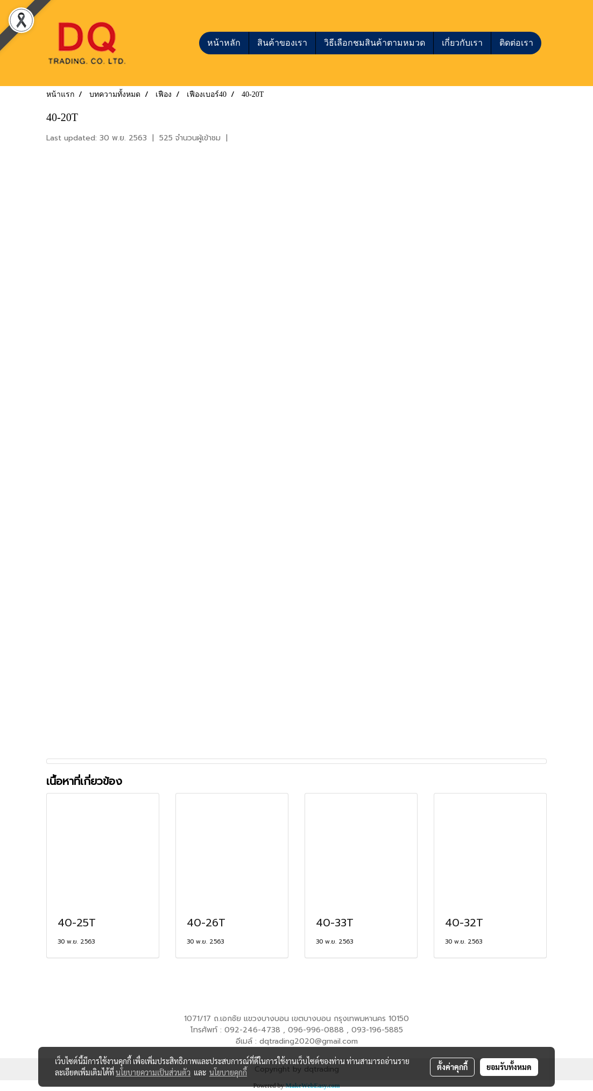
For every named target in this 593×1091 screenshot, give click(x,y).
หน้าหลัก (224, 42)
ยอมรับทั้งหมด (509, 1067)
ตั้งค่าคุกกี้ (452, 1067)
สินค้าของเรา (282, 42)
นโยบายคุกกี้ (228, 1072)
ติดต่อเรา (516, 42)
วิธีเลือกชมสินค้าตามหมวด (374, 42)
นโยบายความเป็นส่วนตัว (153, 1072)
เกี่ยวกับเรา (462, 42)
